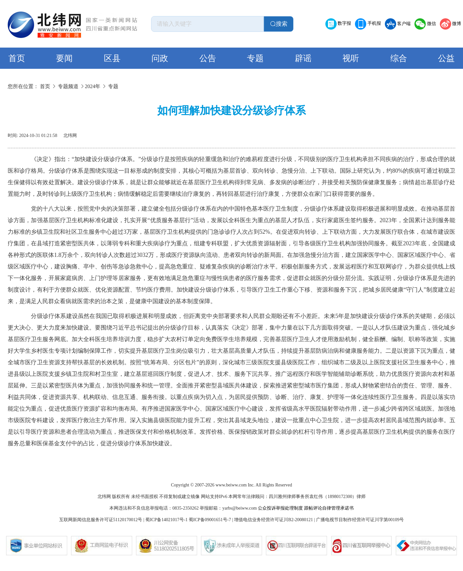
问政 (159, 58)
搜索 (278, 24)
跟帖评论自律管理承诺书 (329, 508)
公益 (446, 58)
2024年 (92, 86)
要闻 (64, 58)
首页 (16, 58)
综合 (398, 58)
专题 (255, 58)
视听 (350, 58)
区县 (112, 58)
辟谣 (303, 58)
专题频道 (68, 86)
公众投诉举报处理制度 (280, 508)
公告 (207, 58)
